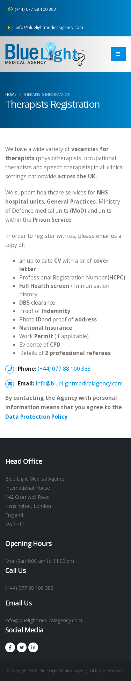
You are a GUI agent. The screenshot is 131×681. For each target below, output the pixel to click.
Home (10, 94)
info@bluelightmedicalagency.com (45, 27)
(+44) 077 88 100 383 (32, 9)
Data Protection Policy (36, 416)
